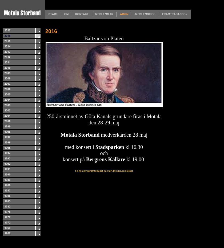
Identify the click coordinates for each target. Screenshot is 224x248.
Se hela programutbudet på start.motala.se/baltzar (104, 170)
